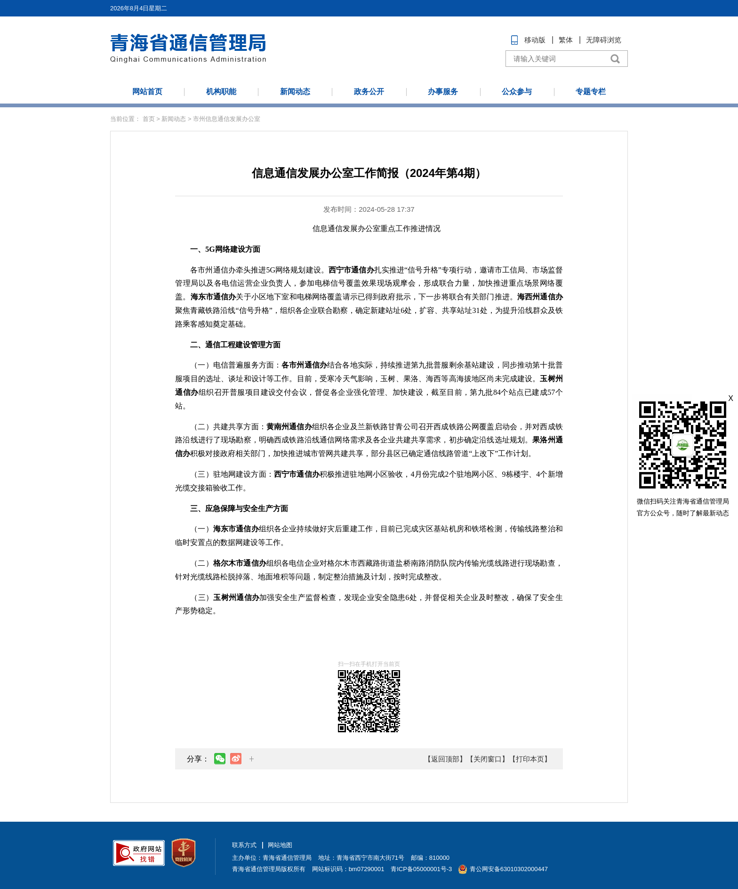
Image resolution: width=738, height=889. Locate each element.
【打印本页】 (530, 759)
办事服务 (443, 92)
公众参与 (517, 92)
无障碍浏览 (603, 40)
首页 (149, 118)
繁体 (566, 40)
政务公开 (369, 92)
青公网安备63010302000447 (509, 869)
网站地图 (280, 845)
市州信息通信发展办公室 (226, 118)
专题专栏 (591, 92)
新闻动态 (295, 92)
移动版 (534, 40)
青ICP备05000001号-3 (421, 869)
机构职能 (221, 92)
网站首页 (147, 92)
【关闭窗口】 (487, 759)
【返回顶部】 (445, 759)
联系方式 (244, 845)
